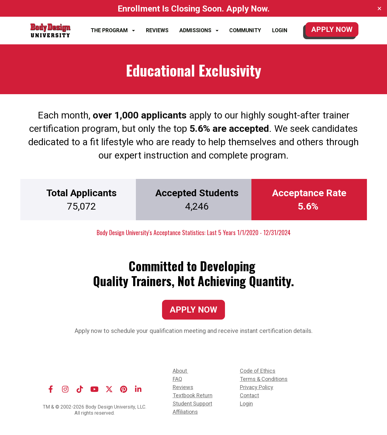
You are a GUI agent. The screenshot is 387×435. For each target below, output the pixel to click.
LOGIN (279, 30)
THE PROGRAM (113, 30)
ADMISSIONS (199, 30)
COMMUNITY (245, 30)
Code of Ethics (257, 371)
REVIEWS (157, 30)
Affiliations (185, 412)
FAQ (177, 379)
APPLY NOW (332, 29)
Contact (249, 395)
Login (246, 403)
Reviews (183, 387)
